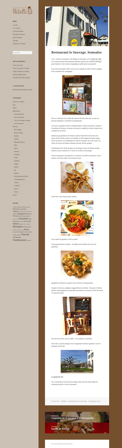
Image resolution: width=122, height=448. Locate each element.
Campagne (93, 401)
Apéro (16, 148)
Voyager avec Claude (19, 44)
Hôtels (15, 108)
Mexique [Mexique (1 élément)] (28, 224)
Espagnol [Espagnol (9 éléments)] (21, 214)
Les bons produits (18, 31)
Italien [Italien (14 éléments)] (16, 223)
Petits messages (17, 37)
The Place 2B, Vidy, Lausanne (21, 77)
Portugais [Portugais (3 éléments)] (20, 232)
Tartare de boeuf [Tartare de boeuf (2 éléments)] (17, 235)
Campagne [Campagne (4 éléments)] (23, 209)
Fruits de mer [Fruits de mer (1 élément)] (15, 219)
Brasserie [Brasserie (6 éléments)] (16, 209)
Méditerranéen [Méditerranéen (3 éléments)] (27, 227)
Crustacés (17, 185)
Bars (14, 105)
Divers (15, 195)
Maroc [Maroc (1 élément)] (25, 224)
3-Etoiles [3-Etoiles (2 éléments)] (15, 207)
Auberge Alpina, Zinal (19, 74)
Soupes (16, 164)
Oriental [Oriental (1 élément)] (18, 229)
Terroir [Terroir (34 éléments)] (25, 234)
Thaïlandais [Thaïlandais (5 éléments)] (17, 237)
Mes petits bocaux (19, 142)
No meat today (18, 133)
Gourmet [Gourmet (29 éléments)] (23, 218)
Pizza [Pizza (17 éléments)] (26, 229)
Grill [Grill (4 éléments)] (29, 219)
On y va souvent (18, 123)
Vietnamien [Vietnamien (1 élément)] (29, 240)
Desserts (16, 151)
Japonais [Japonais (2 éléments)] (21, 224)
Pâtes (15, 145)
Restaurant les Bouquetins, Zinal (22, 90)
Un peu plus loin (19, 114)
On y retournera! (19, 117)
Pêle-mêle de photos (19, 34)
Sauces (16, 189)
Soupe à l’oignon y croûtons (21, 71)
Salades (16, 136)
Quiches (16, 139)
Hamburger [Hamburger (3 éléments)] (16, 221)
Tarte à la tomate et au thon (21, 68)
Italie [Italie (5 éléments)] (29, 221)
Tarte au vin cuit (18, 65)
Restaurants (16, 111)
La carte (15, 25)
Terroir (98, 401)
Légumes (17, 161)
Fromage (16, 154)
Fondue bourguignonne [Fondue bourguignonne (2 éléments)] (24, 216)
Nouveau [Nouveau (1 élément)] (14, 229)
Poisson (16, 173)
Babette (64, 401)
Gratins (16, 182)
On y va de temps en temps (22, 120)
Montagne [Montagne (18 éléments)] (17, 226)
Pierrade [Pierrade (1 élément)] (22, 229)
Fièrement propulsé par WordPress (61, 444)
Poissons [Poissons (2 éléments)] (15, 232)
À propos (15, 40)
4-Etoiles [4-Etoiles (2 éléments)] (19, 207)
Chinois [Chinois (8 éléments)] (15, 211)
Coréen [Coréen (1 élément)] (24, 211)
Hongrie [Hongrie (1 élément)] (21, 221)
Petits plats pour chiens (21, 176)
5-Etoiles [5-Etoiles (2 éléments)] (24, 207)
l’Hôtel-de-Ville (96, 59)
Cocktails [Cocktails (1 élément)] (20, 211)
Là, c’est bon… (17, 28)
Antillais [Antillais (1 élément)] (28, 207)
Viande (16, 167)
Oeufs (16, 158)
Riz (15, 170)
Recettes (15, 126)
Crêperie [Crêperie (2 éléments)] (15, 214)
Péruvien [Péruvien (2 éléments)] (25, 232)
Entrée (16, 192)
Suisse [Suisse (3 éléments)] (30, 232)
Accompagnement (19, 179)
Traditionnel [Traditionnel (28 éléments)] (19, 239)
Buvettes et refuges (18, 102)
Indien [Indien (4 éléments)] (25, 221)
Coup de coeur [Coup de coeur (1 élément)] (29, 211)
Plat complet (18, 130)
